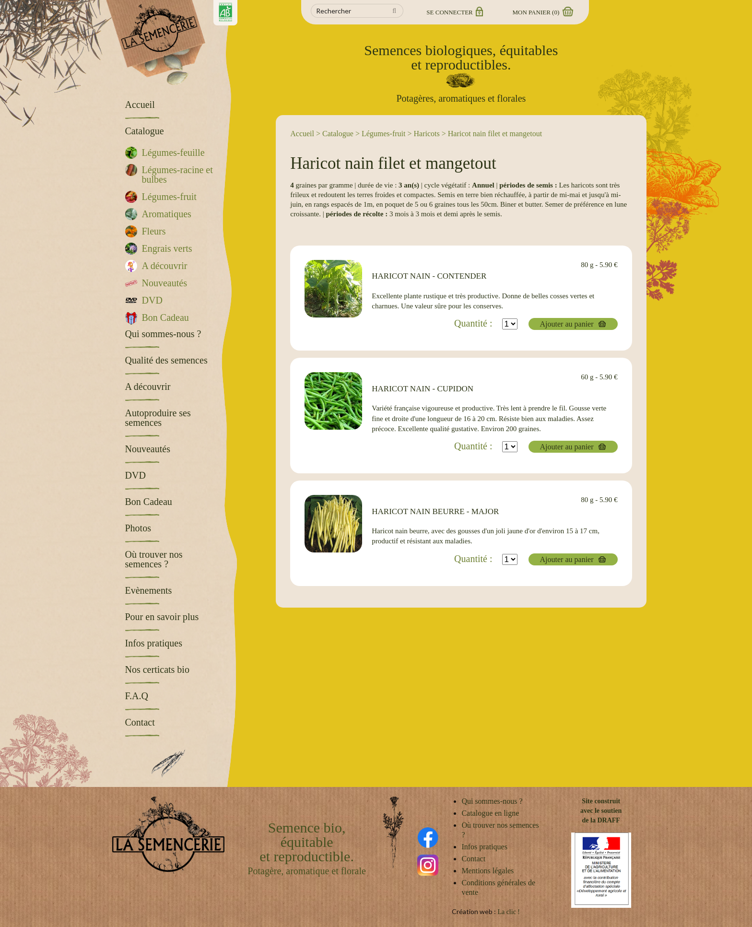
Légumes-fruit (384, 133)
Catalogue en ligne (490, 813)
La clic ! (508, 911)
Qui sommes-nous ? (491, 801)
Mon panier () (542, 12)
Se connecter (454, 12)
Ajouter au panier (567, 324)
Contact (473, 859)
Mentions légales (487, 871)
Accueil (302, 133)
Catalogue (337, 133)
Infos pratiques (484, 847)
